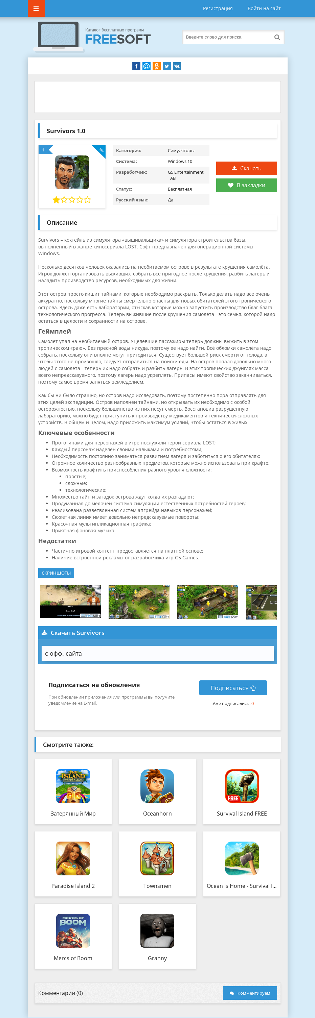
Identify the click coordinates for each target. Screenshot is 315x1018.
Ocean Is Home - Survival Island (242, 886)
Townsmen (157, 886)
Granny (157, 958)
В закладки (246, 185)
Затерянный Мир (73, 813)
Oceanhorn (157, 813)
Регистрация (218, 8)
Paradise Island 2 (73, 886)
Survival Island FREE (242, 813)
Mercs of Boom (73, 958)
